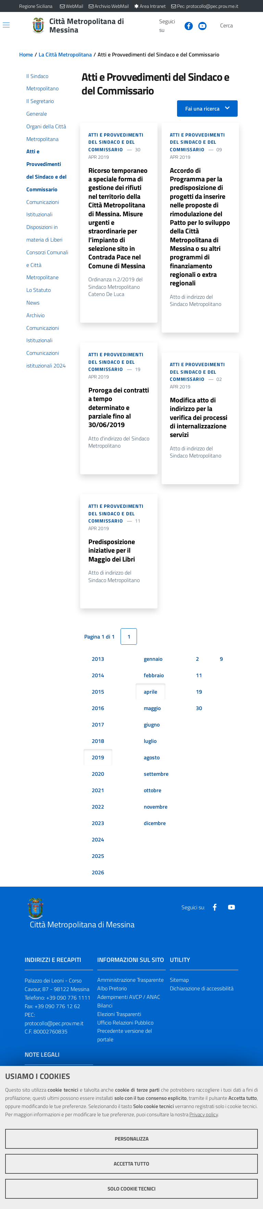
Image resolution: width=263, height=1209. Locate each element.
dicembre (155, 827)
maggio (152, 712)
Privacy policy (203, 1114)
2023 (98, 827)
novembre (155, 811)
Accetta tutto (131, 1164)
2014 (98, 680)
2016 (98, 712)
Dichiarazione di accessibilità (202, 993)
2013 (98, 663)
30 (199, 712)
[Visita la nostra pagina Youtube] (199, 25)
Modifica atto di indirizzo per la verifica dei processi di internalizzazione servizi (198, 421)
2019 (98, 762)
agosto (152, 762)
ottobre (152, 794)
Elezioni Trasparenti (119, 1018)
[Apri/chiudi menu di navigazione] (6, 25)
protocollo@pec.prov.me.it (54, 1027)
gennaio (153, 663)
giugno (152, 729)
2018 (98, 745)
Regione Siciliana (35, 6)
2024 (98, 844)
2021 (98, 794)
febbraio (154, 680)
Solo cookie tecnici (131, 1189)
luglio (150, 745)
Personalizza (132, 1139)
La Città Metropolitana (65, 54)
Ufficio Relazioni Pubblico (125, 1026)
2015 (98, 696)
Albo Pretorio (112, 993)
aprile (150, 696)
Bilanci (104, 1010)
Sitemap (179, 984)
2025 (98, 860)
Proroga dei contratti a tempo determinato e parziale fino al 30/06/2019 (118, 411)
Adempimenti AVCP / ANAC (128, 1001)
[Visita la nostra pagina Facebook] (186, 25)
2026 (98, 877)
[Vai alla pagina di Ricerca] (240, 26)
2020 (98, 778)
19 (199, 696)
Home (26, 54)
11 (199, 680)
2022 (98, 811)
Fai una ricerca (202, 108)
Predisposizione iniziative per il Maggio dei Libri (111, 554)
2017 (98, 729)
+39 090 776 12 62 (57, 1010)
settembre (156, 778)
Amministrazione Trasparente (130, 984)
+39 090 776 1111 (68, 1002)
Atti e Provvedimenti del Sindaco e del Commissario (115, 142)
